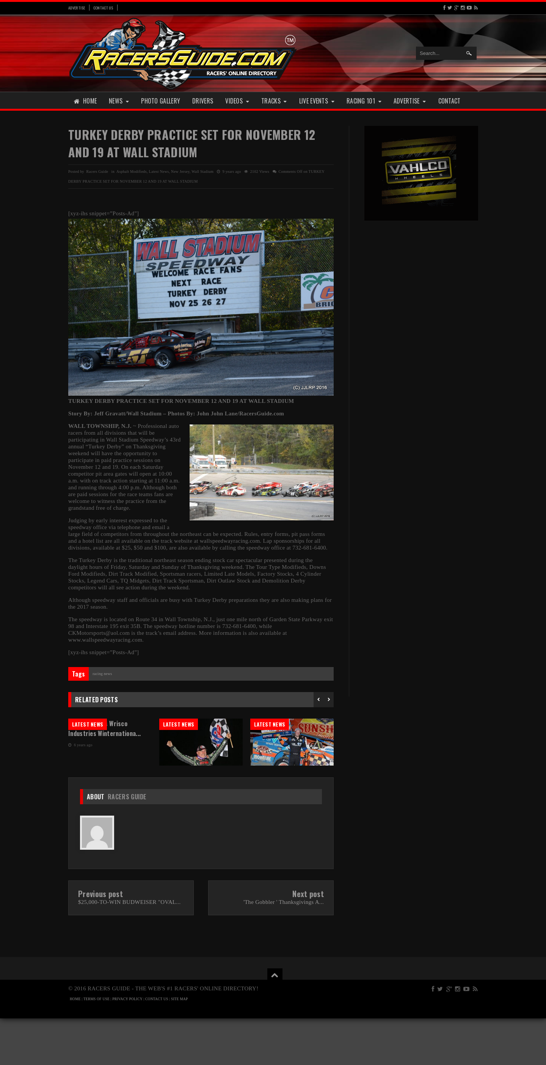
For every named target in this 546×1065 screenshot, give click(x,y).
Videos (237, 100)
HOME (75, 1046)
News (119, 100)
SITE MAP (179, 1046)
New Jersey (180, 171)
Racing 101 (364, 100)
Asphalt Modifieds (131, 171)
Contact (449, 100)
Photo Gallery (160, 100)
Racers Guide (127, 843)
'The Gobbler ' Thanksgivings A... (283, 949)
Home (85, 100)
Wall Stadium (202, 171)
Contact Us (103, 8)
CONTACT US (156, 1046)
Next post (308, 940)
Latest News (159, 171)
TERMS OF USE (96, 1046)
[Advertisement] (421, 344)
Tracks (274, 100)
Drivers (202, 100)
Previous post (100, 940)
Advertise (76, 8)
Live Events (316, 100)
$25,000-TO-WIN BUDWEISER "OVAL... (129, 949)
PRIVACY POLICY (127, 1046)
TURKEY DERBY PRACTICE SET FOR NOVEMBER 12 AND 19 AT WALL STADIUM (191, 143)
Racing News (102, 674)
